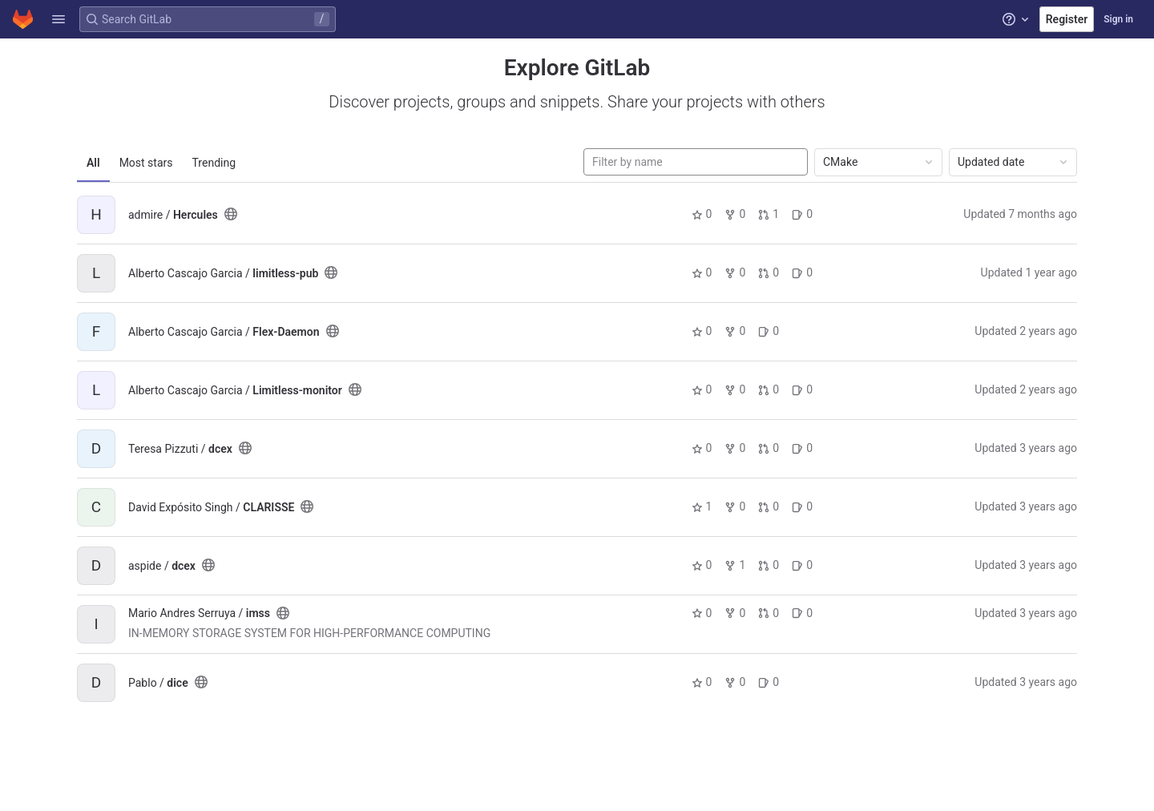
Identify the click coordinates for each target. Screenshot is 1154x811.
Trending (214, 162)
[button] (58, 19)
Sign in (1118, 19)
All (93, 162)
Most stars (146, 162)
